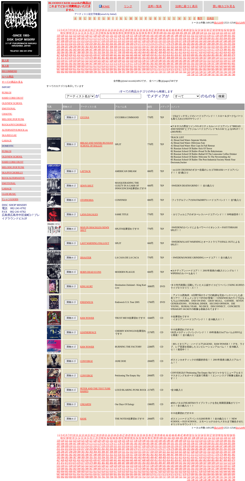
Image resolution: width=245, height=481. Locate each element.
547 (188, 60)
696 (79, 71)
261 (99, 43)
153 (197, 35)
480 (95, 57)
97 (151, 32)
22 (109, 30)
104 (177, 32)
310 (119, 46)
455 (172, 55)
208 (62, 41)
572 (111, 63)
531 (123, 60)
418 (200, 52)
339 (58, 49)
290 (217, 43)
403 (140, 52)
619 (123, 66)
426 (233, 52)
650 (70, 69)
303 (91, 46)
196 (192, 38)
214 (87, 41)
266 (119, 43)
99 (157, 32)
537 (148, 60)
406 (152, 52)
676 (176, 69)
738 (200, 74)
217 (99, 41)
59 (216, 30)
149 (180, 35)
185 (148, 38)
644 (225, 66)
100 (161, 32)
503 (188, 57)
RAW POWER (87, 318)
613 (99, 66)
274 (152, 43)
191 (172, 38)
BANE (83, 418)
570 (103, 63)
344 (78, 49)
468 (225, 55)
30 (132, 30)
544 (176, 60)
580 (144, 63)
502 (184, 57)
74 (85, 32)
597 (213, 63)
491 (140, 57)
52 (196, 30)
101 (165, 32)
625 (148, 66)
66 (61, 32)
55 (205, 30)
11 (77, 30)
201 (213, 38)
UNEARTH (85, 404)
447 (140, 55)
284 (192, 43)
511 (221, 57)
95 (146, 32)
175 (107, 38)
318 (152, 46)
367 (172, 49)
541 (164, 60)
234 (168, 41)
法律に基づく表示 (186, 6)
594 (200, 63)
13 (83, 30)
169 (83, 38)
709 (131, 71)
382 (233, 49)
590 (184, 63)
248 (225, 41)
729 (213, 71)
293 (229, 43)
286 (200, 43)
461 (197, 55)
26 (120, 30)
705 (115, 71)
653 (83, 69)
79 (99, 32)
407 (156, 52)
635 (188, 66)
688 (225, 69)
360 (144, 49)
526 (103, 60)
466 (217, 55)
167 (74, 38)
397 (115, 52)
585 (164, 63)
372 (192, 49)
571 (107, 63)
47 (181, 30)
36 (150, 30)
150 (184, 35)
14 (86, 30)
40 (161, 30)
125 (83, 35)
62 (225, 30)
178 (119, 38)
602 (233, 63)
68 (67, 32)
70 (73, 32)
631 (172, 66)
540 (160, 60)
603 (58, 66)
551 (205, 60)
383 (58, 52)
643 (221, 66)
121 (66, 35)
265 (115, 43)
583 (156, 63)
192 (176, 38)
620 (127, 66)
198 (200, 38)
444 (127, 55)
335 (221, 46)
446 (135, 55)
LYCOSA (84, 117)
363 (156, 49)
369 (180, 49)
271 (140, 43)
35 (147, 30)
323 (172, 46)
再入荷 (5, 66)
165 (66, 38)
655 (91, 69)
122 (70, 35)
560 (62, 63)
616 (111, 66)
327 (188, 46)
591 (188, 63)
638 (200, 66)
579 (140, 63)
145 (164, 35)
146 (168, 35)
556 (225, 60)
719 (172, 71)
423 (221, 52)
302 (87, 46)
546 (184, 60)
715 (156, 71)
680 (192, 69)
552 (209, 60)
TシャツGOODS (10, 199)
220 (111, 41)
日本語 (210, 18)
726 (200, 71)
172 (95, 38)
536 (144, 60)
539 (156, 60)
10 (74, 30)
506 (201, 57)
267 (123, 43)
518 (70, 60)
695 (74, 71)
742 (217, 74)
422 (217, 52)
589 (180, 63)
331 (205, 46)
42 (167, 30)
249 (229, 41)
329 (197, 46)
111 (205, 32)
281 (180, 43)
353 (115, 49)
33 (141, 30)
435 (91, 55)
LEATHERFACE (88, 332)
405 (148, 52)
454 (168, 55)
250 (233, 41)
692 (62, 71)
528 (111, 60)
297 (66, 46)
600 (225, 63)
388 (79, 52)
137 (131, 35)
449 (148, 55)
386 (71, 52)
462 (200, 55)
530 (119, 60)
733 (229, 71)
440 (111, 55)
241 (197, 41)
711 (140, 71)
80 (102, 32)
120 (62, 35)
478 (87, 57)
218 (103, 41)
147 (172, 35)
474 (71, 57)
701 (99, 71)
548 (192, 60)
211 (74, 41)
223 (123, 41)
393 (99, 52)
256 (78, 43)
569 (99, 63)
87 (122, 32)
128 (95, 35)
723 (188, 71)
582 (152, 63)
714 (152, 71)
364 (160, 49)
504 (193, 57)
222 (119, 41)
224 (127, 41)
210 (71, 41)
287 (205, 43)
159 (221, 35)
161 (229, 35)
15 (88, 30)
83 (111, 32)
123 (74, 35)
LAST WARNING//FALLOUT (94, 243)
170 (87, 38)
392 (95, 52)
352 (111, 49)
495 (156, 57)
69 (70, 32)
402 (136, 52)
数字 (200, 18)
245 (213, 41)
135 (123, 35)
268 (127, 43)
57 (210, 30)
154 (200, 35)
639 (205, 66)
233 (164, 41)
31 (135, 30)
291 (221, 43)
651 (74, 69)
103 (173, 32)
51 (193, 30)
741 (213, 74)
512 (225, 57)
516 (62, 60)
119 (58, 35)
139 (140, 35)
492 (144, 57)
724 (192, 71)
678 (184, 69)
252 (62, 43)
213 (83, 41)
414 (184, 52)
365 (164, 49)
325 (180, 46)
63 (228, 30)
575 (123, 63)
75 (87, 32)
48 (184, 30)
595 (205, 63)
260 (95, 43)
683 (205, 69)
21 (106, 30)
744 (225, 74)
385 (66, 52)
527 (107, 60)
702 (103, 71)
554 (217, 60)
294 (233, 43)
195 (188, 38)
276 (160, 43)
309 (115, 46)
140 (144, 35)
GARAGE (7, 140)
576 (127, 63)
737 (197, 74)
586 (168, 63)
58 (213, 30)
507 (205, 57)
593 (197, 63)
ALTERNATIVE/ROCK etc (15, 130)
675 (172, 69)
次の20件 (240, 22)
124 (78, 35)
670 (152, 69)
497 (164, 57)
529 (115, 60)
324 (176, 46)
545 (180, 60)
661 (115, 69)
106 (185, 32)
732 (225, 71)
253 (66, 43)
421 (213, 52)
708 (127, 71)
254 (70, 43)
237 (180, 41)
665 (131, 69)
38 (155, 30)
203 (221, 38)
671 (156, 69)
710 (136, 71)
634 (184, 66)
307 (107, 46)
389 (83, 52)
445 (131, 55)
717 (164, 71)
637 (197, 66)
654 (87, 69)
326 (184, 46)
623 (140, 66)
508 (209, 57)
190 (168, 38)
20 (103, 30)
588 (176, 63)
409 (164, 52)
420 (209, 52)
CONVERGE (86, 361)
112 (209, 32)
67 (64, 32)
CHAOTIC (7, 114)
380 (225, 49)
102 (169, 32)
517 (66, 60)
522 (87, 60)
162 (233, 35)
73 (82, 32)
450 (152, 55)
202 (217, 38)
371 (188, 49)
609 (83, 66)
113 (213, 32)
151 (188, 35)
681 (197, 69)
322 (168, 46)
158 (217, 35)
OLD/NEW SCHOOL (12, 103)
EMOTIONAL (9, 108)
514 (233, 57)
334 (217, 46)
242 (200, 41)
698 (87, 71)
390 (87, 52)
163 (58, 38)
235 (172, 41)
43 (170, 30)
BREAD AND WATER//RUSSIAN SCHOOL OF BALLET (96, 144)
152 (192, 35)
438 (103, 55)
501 (180, 57)
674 (168, 69)
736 (192, 74)
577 (131, 63)
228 (144, 41)
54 (202, 30)
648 (62, 69)
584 (160, 63)
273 (148, 43)
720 (176, 71)
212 (78, 41)
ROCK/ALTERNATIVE (13, 178)
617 (115, 66)
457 (180, 55)
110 (201, 32)
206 (233, 38)
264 (111, 43)
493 (148, 57)
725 (197, 71)
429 (66, 55)
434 (87, 55)
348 (95, 49)
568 (95, 63)
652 (78, 69)
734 (233, 71)
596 (209, 63)
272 (144, 43)
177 (115, 38)
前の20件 (218, 22)
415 (188, 52)
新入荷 (5, 60)
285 (197, 43)
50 (190, 30)
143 (156, 35)
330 (200, 46)
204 (225, 38)
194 (184, 38)
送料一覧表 (155, 6)
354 (119, 49)
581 (148, 63)
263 (107, 43)
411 (172, 52)
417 (197, 52)
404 (144, 52)
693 (66, 71)
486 (119, 57)
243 (205, 41)
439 (107, 55)
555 (221, 60)
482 (103, 57)
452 (160, 55)
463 (205, 55)
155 (205, 35)
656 (95, 69)
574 (119, 63)
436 (95, 55)
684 (209, 69)
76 (90, 32)
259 (91, 43)
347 (91, 49)
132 (111, 35)
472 (62, 57)
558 (233, 60)
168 (78, 38)
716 (160, 71)
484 (111, 57)
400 (127, 52)
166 (70, 38)
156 (209, 35)
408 (160, 52)
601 (229, 63)
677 (180, 69)
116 (225, 32)
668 (144, 69)
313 (131, 46)
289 (213, 43)
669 (148, 69)
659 (107, 69)
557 (229, 60)
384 (62, 52)
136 (127, 35)
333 (213, 46)
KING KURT (86, 286)
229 (148, 41)
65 (234, 30)
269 (131, 43)
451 (156, 55)
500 (176, 57)
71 (76, 32)
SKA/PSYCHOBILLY (12, 172)
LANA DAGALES (89, 214)
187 (156, 38)
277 (164, 43)
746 (233, 74)
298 (71, 46)
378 (217, 49)
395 (107, 52)
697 (83, 71)
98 (154, 32)
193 (180, 38)
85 (117, 32)
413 (180, 52)
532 (127, 60)
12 (80, 30)
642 (217, 66)
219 (107, 41)
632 (176, 66)
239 (188, 41)
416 (192, 52)
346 (87, 49)
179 (123, 38)
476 (79, 57)
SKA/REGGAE (9, 135)
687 (221, 69)
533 (131, 60)
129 (99, 35)
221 (115, 41)
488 (127, 57)
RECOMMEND (9, 71)
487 (123, 57)
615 (107, 66)
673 (164, 69)
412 (176, 52)
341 (66, 49)
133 (115, 35)
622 (135, 66)
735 (188, 74)
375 (205, 49)
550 (200, 60)
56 (208, 30)
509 (213, 57)
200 (209, 38)
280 (176, 43)
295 (58, 46)
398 (119, 52)
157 (213, 35)
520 (78, 60)
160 (225, 35)
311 (123, 46)
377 (213, 49)
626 (152, 66)
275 (156, 43)
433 (83, 55)
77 (93, 32)
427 (58, 55)
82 (108, 32)
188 (160, 38)
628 (160, 66)
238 (184, 41)
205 (229, 38)
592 (192, 63)
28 (126, 30)
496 (160, 57)
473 (66, 57)
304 (95, 46)
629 (164, 66)
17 (94, 30)
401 (131, 52)
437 (99, 55)
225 (131, 41)
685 (213, 69)
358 (135, 49)
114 (217, 32)
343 (74, 49)
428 (62, 55)
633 (180, 66)
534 (135, 60)
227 (140, 41)
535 (140, 60)
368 (176, 49)
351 (107, 49)
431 (74, 55)
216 (95, 41)
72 (79, 32)
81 (105, 32)
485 (115, 57)
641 (213, 66)
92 (137, 32)
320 (160, 46)
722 (184, 71)
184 (144, 38)
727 (205, 71)
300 (79, 46)
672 (160, 69)
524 (95, 60)
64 (231, 30)
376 (209, 49)
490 (136, 57)
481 (99, 57)
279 (172, 43)
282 (184, 43)
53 (199, 30)
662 (119, 69)
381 (229, 49)
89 (128, 32)
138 (135, 35)
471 (58, 57)
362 (152, 49)
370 (184, 49)
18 (97, 30)
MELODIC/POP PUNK (13, 119)
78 (96, 32)
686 (217, 69)
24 (115, 30)
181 (131, 38)
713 (148, 71)
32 (138, 30)
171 (91, 38)
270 (135, 43)
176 (111, 38)
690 (233, 69)
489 (131, 57)
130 (103, 35)
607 (74, 66)
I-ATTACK (85, 171)
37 (152, 30)
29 (129, 30)
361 (148, 49)
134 (119, 35)
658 (103, 69)
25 (117, 30)
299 (74, 46)
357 (131, 49)
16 (91, 30)
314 (135, 46)
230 (152, 41)
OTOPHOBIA (87, 200)
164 (62, 38)
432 (78, 55)
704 (111, 71)
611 (91, 66)
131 (107, 35)
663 (123, 69)
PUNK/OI (6, 92)
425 (229, 52)
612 (95, 66)
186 (152, 38)
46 (179, 30)
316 (144, 46)
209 (66, 41)
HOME (104, 6)
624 (144, 66)
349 (99, 49)
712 (144, 71)
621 (131, 66)
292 (225, 43)
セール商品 (7, 76)
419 (205, 52)
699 (91, 71)
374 (200, 49)
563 (74, 63)
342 (70, 49)
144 (160, 35)
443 (123, 55)
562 (70, 63)
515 (58, 60)
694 (71, 71)
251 (58, 43)
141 (148, 35)
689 (229, 69)
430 (70, 55)
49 (187, 30)
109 (197, 32)
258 (87, 43)
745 (229, 74)
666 (135, 69)
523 (91, 60)
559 (58, 63)
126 (87, 35)
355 (123, 49)
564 (78, 63)
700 (95, 71)
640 (209, 66)
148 (176, 35)
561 (66, 63)
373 (197, 49)
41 (164, 30)
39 (158, 30)
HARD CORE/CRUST (12, 98)
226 (135, 41)
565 (83, 63)
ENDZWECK (86, 302)
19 (100, 30)
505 (197, 57)
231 (156, 41)
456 (176, 55)
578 (135, 63)
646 (233, 66)
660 (111, 69)
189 (164, 38)
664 (127, 69)
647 (58, 69)
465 (213, 55)
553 (213, 60)
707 (123, 71)
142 (152, 35)
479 (91, 57)
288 (209, 43)
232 (160, 41)
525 (99, 60)
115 (221, 32)
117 (229, 32)
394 (103, 52)
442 (119, 55)
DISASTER (85, 257)
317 (148, 46)
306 (103, 46)
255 (74, 43)
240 (192, 41)
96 (149, 32)
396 (111, 52)
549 (197, 60)
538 (152, 60)
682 (200, 69)
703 (107, 71)
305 (99, 46)
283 (188, 43)
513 (229, 57)
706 (119, 71)
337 (229, 46)
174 (103, 38)
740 (209, 74)
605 (66, 66)
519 (74, 60)
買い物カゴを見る (224, 6)
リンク (128, 6)
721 (180, 71)
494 (152, 57)
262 (103, 43)
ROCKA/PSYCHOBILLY (14, 124)
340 (62, 49)
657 (99, 69)
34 (144, 30)
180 (127, 38)
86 (120, 32)
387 (74, 52)
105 (181, 32)
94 (143, 32)
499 (172, 57)
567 (91, 63)
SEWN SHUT (86, 185)
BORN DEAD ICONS (90, 272)
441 (115, 55)
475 (74, 57)
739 (205, 74)
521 (83, 60)
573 (115, 63)
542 (168, 60)
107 (189, 32)
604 (62, 66)
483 (107, 57)
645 (229, 66)
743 (221, 74)
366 (168, 49)
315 (140, 46)
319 (156, 46)
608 (79, 66)
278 (168, 43)
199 (205, 38)
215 (91, 41)
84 (114, 32)
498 (168, 57)
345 (83, 49)
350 (103, 49)
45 (176, 30)
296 (62, 46)
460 (192, 55)
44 (173, 30)
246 (217, 41)
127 (91, 35)
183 (140, 38)
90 (131, 32)
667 (140, 69)
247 (221, 41)
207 (58, 41)
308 (111, 46)
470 (233, 55)
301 (83, 46)
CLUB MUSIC (9, 194)
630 (168, 66)
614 (103, 66)
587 (172, 63)
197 (197, 38)
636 (192, 66)
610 (87, 66)
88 (125, 32)
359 (140, 49)
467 (221, 55)
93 (140, 32)
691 (58, 71)
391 (91, 52)
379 (221, 49)
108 (193, 32)
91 (134, 32)
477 (83, 57)
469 (229, 55)
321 (164, 46)
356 (127, 49)
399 (123, 52)
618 (119, 66)
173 (99, 38)
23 (112, 30)
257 (83, 43)
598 (217, 63)
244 (209, 41)
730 (217, 71)
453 (164, 55)
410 (168, 52)
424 (225, 52)
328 (192, 46)
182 (135, 38)
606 (71, 66)
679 (188, 69)
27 (123, 30)
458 (184, 55)
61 (222, 30)
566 (87, 63)
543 (172, 60)
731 (221, 71)
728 (209, 71)
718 (168, 71)
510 (217, 57)
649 (66, 69)
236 (176, 41)
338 (233, 46)
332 (209, 46)
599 (221, 63)
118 (233, 32)
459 (188, 55)
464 (209, 55)
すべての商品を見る (12, 82)
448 (144, 55)
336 (225, 46)
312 (127, 46)
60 (219, 30)
